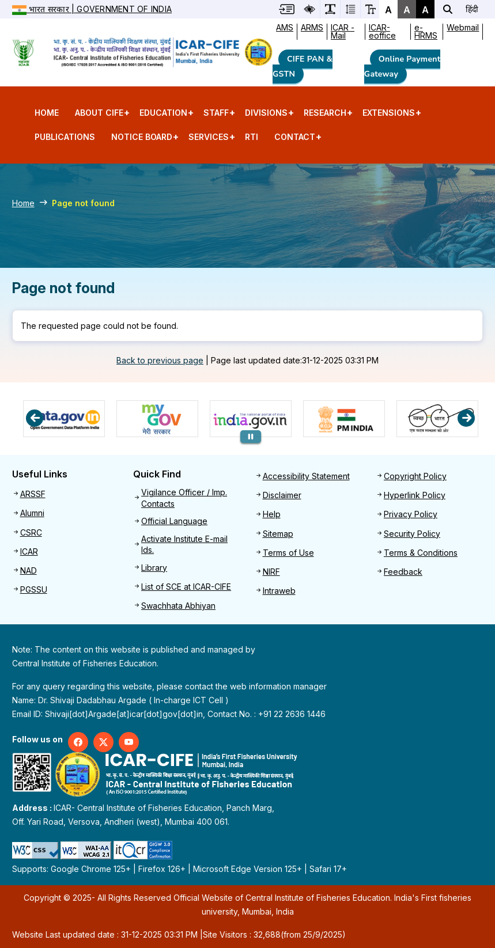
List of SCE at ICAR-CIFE (186, 586)
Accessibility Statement (306, 476)
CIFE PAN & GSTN (302, 66)
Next (466, 418)
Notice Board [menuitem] (141, 140)
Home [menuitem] (47, 112)
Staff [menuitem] (216, 116)
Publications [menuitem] (65, 137)
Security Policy (412, 534)
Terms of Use (288, 553)
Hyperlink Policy (414, 495)
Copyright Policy (415, 476)
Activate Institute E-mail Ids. (184, 544)
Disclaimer (282, 495)
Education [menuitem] (163, 116)
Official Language (174, 521)
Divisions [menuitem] (266, 116)
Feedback (403, 572)
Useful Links (39, 474)
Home (23, 203)
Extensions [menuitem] (388, 116)
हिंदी (472, 9)
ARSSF (33, 494)
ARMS (312, 27)
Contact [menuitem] (294, 140)
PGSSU (33, 589)
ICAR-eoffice (382, 31)
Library (154, 567)
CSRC (31, 532)
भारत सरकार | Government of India (92, 9)
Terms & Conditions (421, 553)
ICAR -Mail (342, 31)
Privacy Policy (410, 514)
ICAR (29, 551)
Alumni (32, 513)
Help (272, 514)
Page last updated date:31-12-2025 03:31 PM (295, 360)
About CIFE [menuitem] (99, 116)
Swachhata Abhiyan (178, 605)
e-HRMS (425, 31)
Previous (34, 418)
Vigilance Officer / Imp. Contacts (184, 498)
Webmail (463, 27)
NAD (28, 570)
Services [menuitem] (208, 140)
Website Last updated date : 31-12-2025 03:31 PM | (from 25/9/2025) (179, 934)
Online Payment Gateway (402, 66)
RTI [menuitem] (251, 137)
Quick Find (157, 474)
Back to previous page (159, 360)
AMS (284, 27)
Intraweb (279, 591)
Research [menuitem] (325, 116)
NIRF (271, 572)
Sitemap (278, 534)
